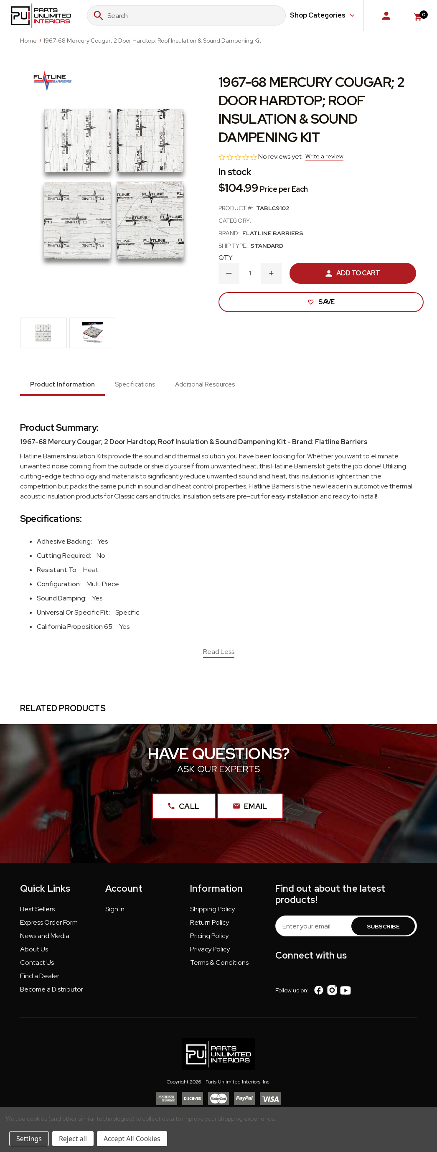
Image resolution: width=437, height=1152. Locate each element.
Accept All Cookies (132, 1138)
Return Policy (209, 925)
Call (181, 808)
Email (250, 808)
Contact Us (37, 965)
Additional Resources (205, 384)
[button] (37, 913)
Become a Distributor (51, 991)
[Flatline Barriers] (52, 79)
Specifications (135, 384)
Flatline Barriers (272, 233)
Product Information (62, 384)
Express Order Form (49, 925)
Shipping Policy (212, 911)
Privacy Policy (210, 951)
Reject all (73, 1138)
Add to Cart (352, 273)
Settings (29, 1138)
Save (320, 302)
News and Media (44, 938)
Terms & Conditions (219, 965)
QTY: (226, 257)
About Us (34, 951)
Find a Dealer (39, 978)
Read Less (218, 651)
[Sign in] (386, 15)
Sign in (114, 911)
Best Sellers (37, 911)
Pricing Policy (209, 938)
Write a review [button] (324, 156)
